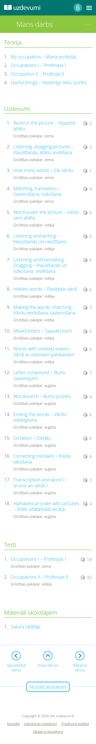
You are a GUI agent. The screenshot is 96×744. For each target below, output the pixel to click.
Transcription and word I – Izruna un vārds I (40, 483)
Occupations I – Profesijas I (38, 65)
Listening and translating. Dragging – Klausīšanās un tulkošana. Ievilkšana (40, 265)
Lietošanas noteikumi (40, 724)
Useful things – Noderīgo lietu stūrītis (49, 82)
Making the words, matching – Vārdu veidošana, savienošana (44, 310)
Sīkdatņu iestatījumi (48, 731)
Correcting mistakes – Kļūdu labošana (42, 459)
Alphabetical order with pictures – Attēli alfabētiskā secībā (46, 506)
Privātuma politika (75, 724)
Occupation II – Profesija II (37, 74)
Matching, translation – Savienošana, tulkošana (37, 191)
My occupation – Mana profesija (43, 57)
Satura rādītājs (26, 627)
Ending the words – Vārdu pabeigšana (40, 417)
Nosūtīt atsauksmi (48, 687)
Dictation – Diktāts (32, 438)
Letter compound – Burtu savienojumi (39, 375)
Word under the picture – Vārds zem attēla (46, 215)
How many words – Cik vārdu (43, 170)
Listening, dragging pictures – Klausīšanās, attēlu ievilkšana (43, 149)
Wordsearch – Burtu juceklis (42, 396)
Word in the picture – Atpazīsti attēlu (44, 126)
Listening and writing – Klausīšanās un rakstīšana (39, 239)
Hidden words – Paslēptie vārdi (45, 289)
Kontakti (13, 724)
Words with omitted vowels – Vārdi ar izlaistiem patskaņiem (44, 352)
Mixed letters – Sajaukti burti (42, 331)
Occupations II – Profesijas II (39, 577)
